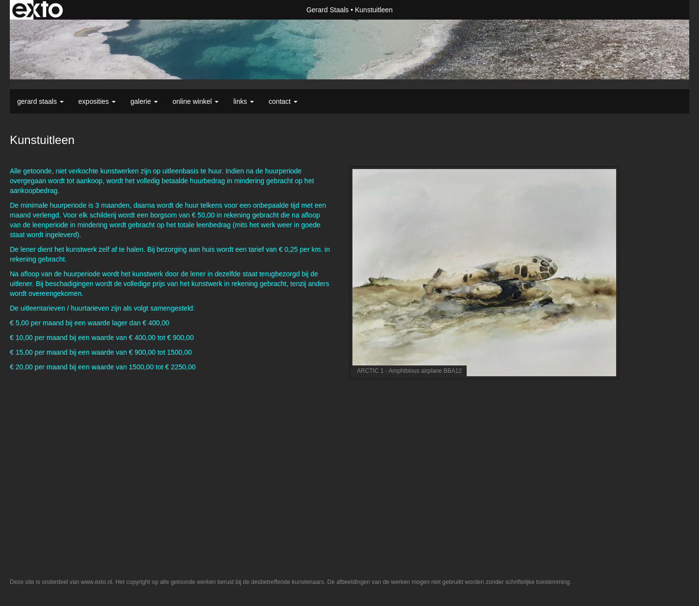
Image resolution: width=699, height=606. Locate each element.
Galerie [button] (144, 101)
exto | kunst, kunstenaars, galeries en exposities (37, 10)
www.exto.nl (96, 582)
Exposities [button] (97, 101)
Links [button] (243, 101)
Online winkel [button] (196, 101)
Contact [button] (283, 101)
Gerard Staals (327, 10)
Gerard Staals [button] (40, 101)
